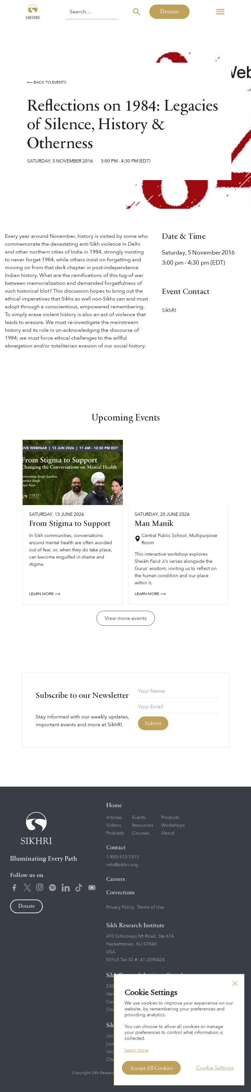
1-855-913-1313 (122, 857)
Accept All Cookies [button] (151, 1068)
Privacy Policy (120, 907)
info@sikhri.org (122, 865)
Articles (114, 817)
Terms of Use (150, 907)
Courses (140, 833)
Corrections (120, 893)
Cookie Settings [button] (215, 1067)
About (167, 833)
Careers (115, 879)
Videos (113, 825)
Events (138, 817)
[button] (220, 11)
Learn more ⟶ (44, 593)
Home (114, 805)
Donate (169, 12)
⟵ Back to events (46, 82)
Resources (142, 825)
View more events (126, 618)
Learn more (136, 1050)
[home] (32, 11)
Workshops (173, 825)
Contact (116, 848)
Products (170, 817)
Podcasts (115, 833)
